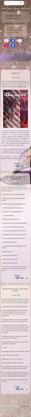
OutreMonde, (10, 187)
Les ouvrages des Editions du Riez (10, 310)
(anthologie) (8, 215)
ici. (11, 190)
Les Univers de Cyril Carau (13, 17)
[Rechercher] (21, 3)
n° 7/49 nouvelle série (10, 259)
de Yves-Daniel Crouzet (14, 234)
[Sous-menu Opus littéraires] (20, 58)
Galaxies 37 (15, 73)
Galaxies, (4, 355)
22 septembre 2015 (15, 77)
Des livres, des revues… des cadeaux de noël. (15, 290)
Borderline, (4, 362)
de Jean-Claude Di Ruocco (11, 219)
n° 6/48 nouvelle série (10, 255)
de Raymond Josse (13, 207)
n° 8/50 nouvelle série (10, 263)
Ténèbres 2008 (5, 366)
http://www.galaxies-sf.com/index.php (11, 158)
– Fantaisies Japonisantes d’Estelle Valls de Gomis (13, 204)
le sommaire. (18, 152)
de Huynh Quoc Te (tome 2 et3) (14, 230)
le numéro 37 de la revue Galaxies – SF (19, 81)
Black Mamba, (5, 351)
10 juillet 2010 (15, 183)
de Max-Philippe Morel (15, 223)
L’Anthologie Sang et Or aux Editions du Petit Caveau (14, 306)
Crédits (22, 406)
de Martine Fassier (14, 238)
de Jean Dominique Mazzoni (12, 211)
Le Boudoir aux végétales (8, 336)
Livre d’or (26, 406)
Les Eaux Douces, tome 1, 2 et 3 (9, 325)
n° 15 (7, 251)
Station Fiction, (5, 359)
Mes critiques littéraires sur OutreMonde (15, 178)
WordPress (5, 410)
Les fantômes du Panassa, (8, 319)
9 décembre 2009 (15, 295)
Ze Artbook (4, 342)
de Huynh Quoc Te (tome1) (13, 226)
